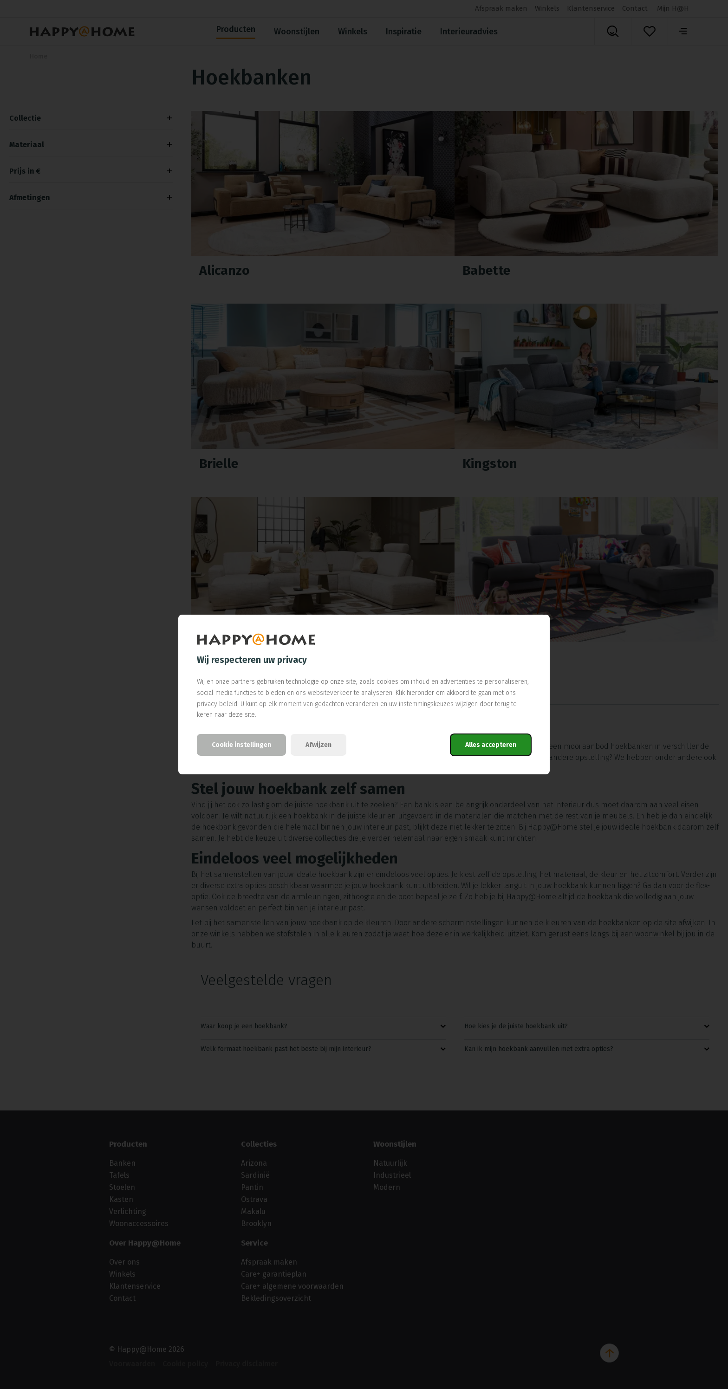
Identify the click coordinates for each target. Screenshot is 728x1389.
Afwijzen (319, 745)
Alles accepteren (490, 745)
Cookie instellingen (241, 745)
